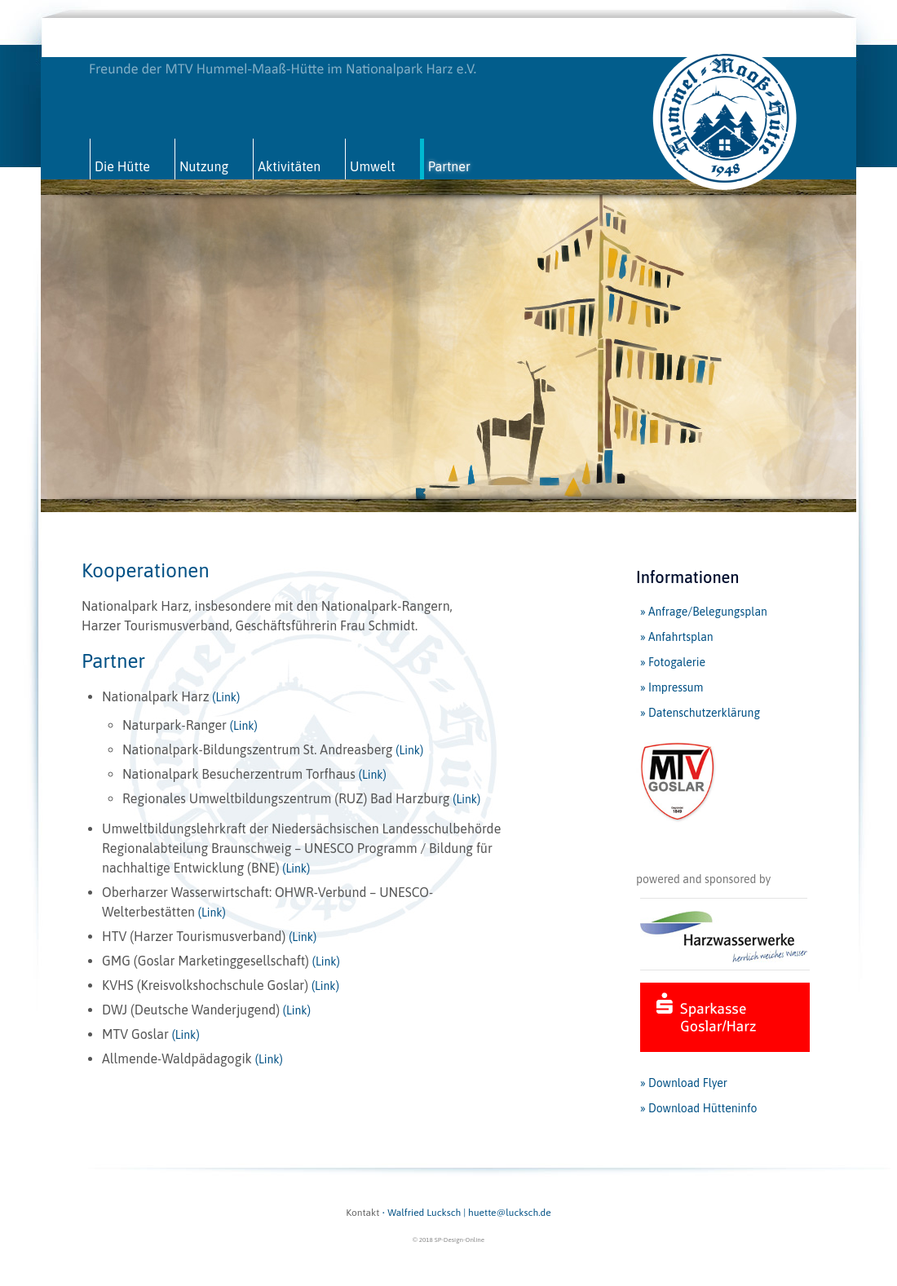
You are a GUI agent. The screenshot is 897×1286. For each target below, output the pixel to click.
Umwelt (372, 166)
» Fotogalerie (672, 662)
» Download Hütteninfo (699, 1108)
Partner (449, 166)
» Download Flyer (683, 1082)
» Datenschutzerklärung (700, 712)
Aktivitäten (289, 166)
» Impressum (671, 687)
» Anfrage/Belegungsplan (703, 611)
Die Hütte (122, 166)
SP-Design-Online (459, 1240)
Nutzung (203, 166)
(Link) (226, 697)
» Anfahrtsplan (677, 636)
